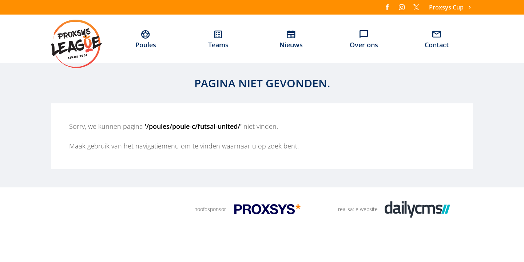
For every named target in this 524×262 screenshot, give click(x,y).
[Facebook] (387, 7)
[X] (416, 7)
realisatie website (358, 209)
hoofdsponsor (210, 209)
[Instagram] (401, 7)
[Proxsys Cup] (451, 7)
